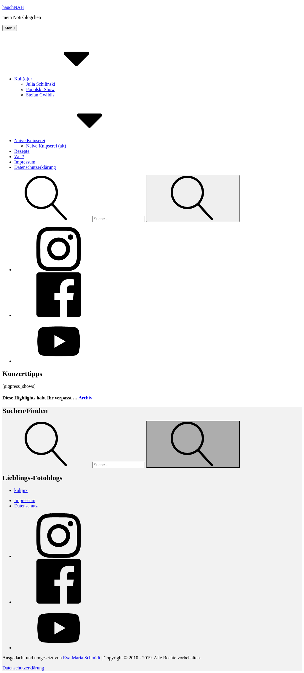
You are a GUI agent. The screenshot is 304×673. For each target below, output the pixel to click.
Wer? (19, 156)
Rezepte (22, 151)
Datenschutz (26, 505)
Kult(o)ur (67, 78)
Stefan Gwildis (40, 94)
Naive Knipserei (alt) (46, 145)
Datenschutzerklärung (35, 167)
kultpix (21, 490)
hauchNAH (13, 7)
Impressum (24, 161)
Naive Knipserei (74, 140)
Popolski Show (40, 89)
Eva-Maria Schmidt (81, 657)
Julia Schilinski (40, 84)
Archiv (85, 397)
